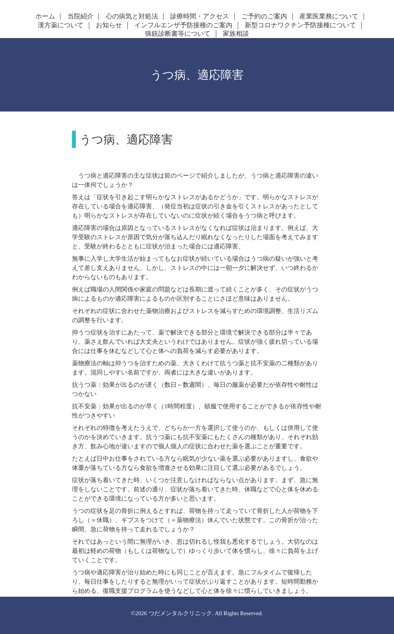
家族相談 (236, 33)
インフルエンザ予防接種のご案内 (183, 25)
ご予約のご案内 (264, 16)
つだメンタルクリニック (180, 613)
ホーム (45, 16)
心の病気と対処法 (132, 16)
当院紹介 (80, 16)
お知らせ (109, 25)
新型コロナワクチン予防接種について (300, 25)
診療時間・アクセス (199, 16)
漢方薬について (60, 25)
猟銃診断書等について (177, 33)
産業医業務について (328, 16)
